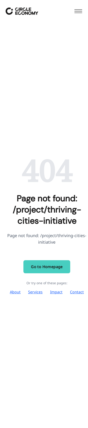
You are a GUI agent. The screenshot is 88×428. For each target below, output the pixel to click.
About (15, 292)
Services (35, 292)
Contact (77, 292)
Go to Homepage (47, 266)
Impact (56, 292)
